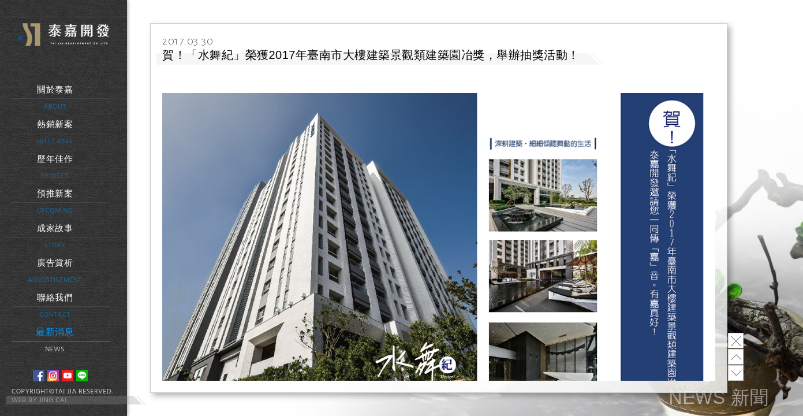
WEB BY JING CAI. (40, 400)
